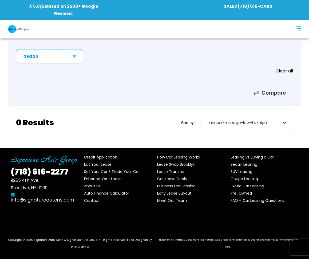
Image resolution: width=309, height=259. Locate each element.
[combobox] (49, 56)
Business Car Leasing (176, 186)
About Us (92, 186)
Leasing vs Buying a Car (252, 157)
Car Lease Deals (172, 178)
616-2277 (40, 171)
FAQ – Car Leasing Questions (257, 200)
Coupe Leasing (244, 178)
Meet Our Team (172, 200)
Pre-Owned (241, 193)
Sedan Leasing (244, 164)
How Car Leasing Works (178, 157)
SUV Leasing (241, 171)
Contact (92, 200)
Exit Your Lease (98, 164)
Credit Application (100, 157)
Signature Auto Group (82, 240)
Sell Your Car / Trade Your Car (112, 171)
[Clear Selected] (74, 56)
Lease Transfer (171, 171)
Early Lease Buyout (174, 193)
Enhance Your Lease (103, 178)
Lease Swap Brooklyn (176, 164)
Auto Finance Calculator (106, 193)
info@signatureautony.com (42, 197)
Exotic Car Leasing (247, 186)
